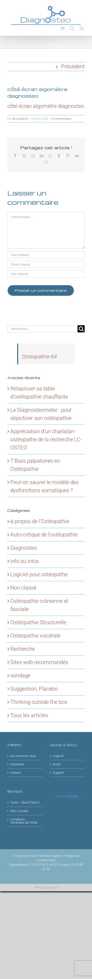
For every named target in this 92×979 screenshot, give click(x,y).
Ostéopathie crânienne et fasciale (39, 605)
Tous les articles (29, 715)
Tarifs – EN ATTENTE (24, 802)
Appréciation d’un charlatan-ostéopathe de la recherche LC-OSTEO (46, 439)
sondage (20, 675)
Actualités (17, 764)
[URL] (46, 274)
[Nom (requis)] (46, 254)
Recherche (22, 649)
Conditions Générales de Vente (24, 821)
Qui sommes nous (23, 755)
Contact (15, 772)
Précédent (73, 66)
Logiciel (58, 755)
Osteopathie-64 (39, 357)
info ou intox (24, 561)
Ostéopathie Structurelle (38, 622)
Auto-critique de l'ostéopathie (44, 535)
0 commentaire (61, 118)
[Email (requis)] (46, 264)
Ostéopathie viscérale (35, 636)
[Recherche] (81, 328)
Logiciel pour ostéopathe (38, 574)
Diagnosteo (23, 548)
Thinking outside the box (38, 702)
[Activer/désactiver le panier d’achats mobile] (62, 28)
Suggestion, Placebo (34, 689)
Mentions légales (50, 856)
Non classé (23, 588)
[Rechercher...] (42, 328)
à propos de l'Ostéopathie (39, 521)
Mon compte (19, 811)
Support (58, 772)
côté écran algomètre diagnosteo (45, 106)
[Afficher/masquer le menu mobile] (82, 28)
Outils (57, 764)
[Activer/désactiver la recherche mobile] (72, 28)
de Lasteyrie (20, 118)
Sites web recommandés (39, 662)
